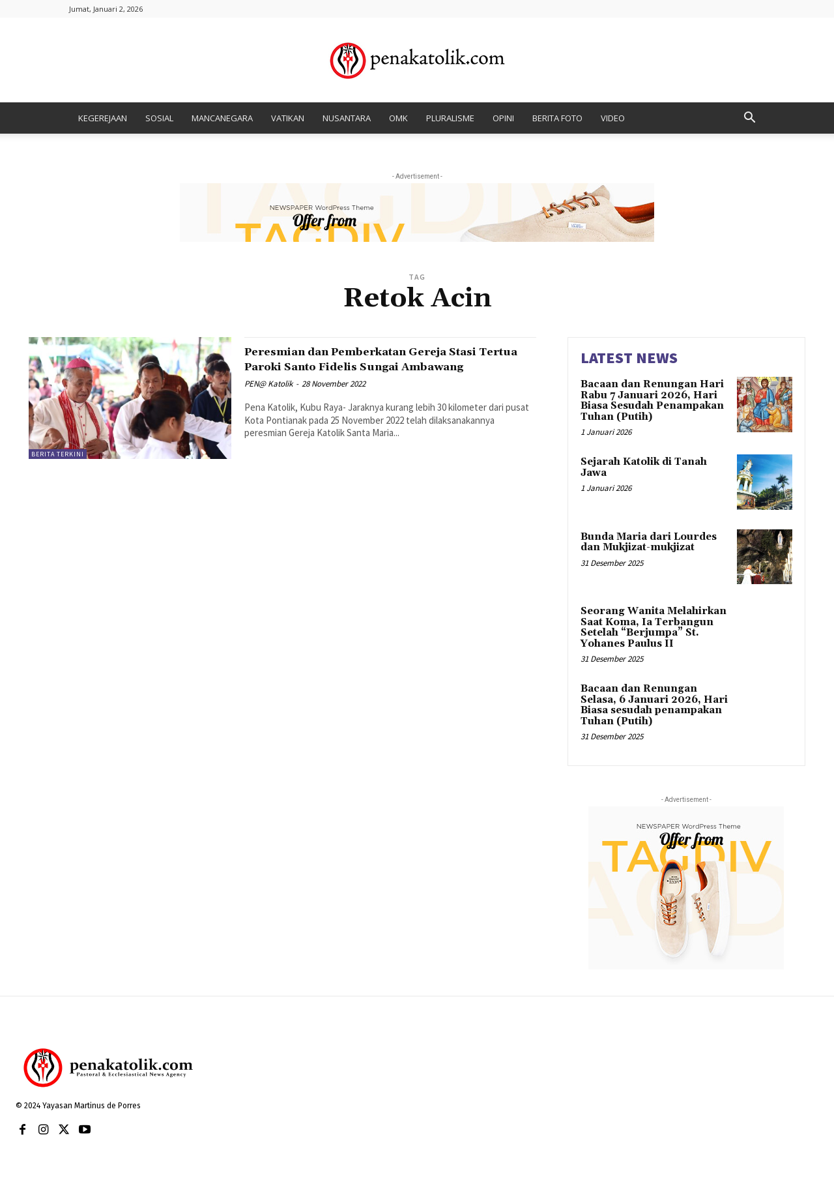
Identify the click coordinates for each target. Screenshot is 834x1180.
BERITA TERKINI (57, 454)
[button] (749, 119)
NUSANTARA (347, 118)
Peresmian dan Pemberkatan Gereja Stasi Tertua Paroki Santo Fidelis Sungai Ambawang (389, 366)
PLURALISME (450, 118)
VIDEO (613, 118)
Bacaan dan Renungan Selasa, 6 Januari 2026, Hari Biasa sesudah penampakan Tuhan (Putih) (654, 705)
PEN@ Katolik (268, 398)
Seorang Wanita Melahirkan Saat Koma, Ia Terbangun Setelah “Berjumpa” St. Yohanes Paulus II (653, 627)
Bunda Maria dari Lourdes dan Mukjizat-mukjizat (649, 542)
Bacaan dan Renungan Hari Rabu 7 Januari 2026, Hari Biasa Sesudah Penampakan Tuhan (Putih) (652, 400)
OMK (398, 118)
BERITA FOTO (557, 118)
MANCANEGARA (222, 118)
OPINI (503, 118)
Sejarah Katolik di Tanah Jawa (644, 467)
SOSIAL (159, 118)
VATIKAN (287, 118)
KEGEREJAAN (102, 118)
